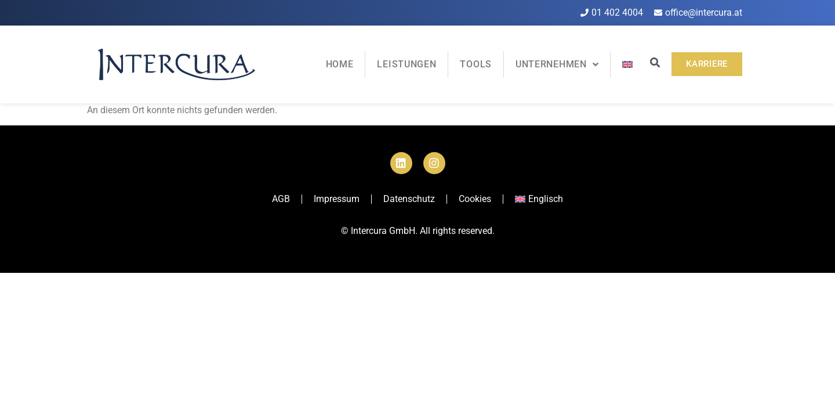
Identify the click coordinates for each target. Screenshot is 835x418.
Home (340, 64)
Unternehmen (556, 64)
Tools (476, 64)
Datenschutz (409, 198)
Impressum (337, 198)
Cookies (475, 198)
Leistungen (406, 64)
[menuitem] (627, 64)
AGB (281, 198)
